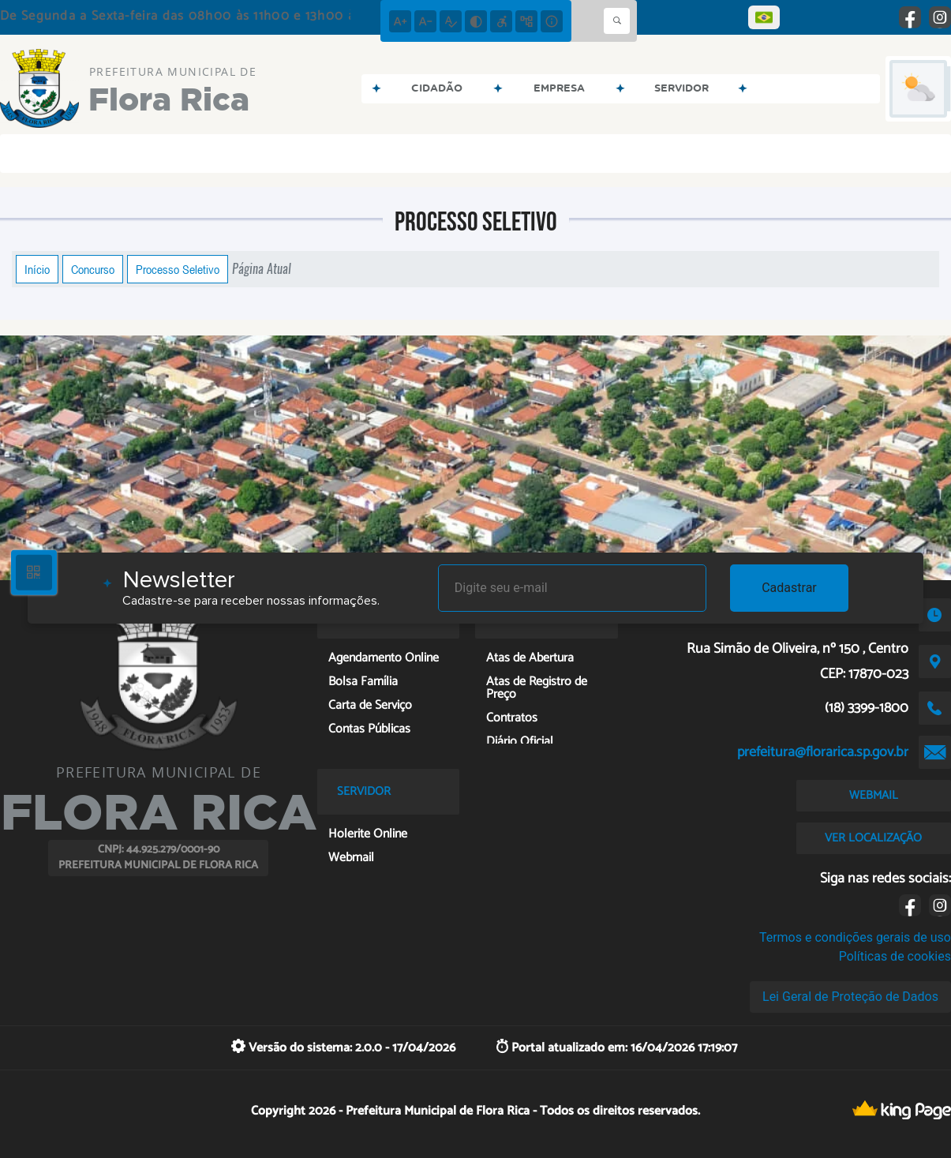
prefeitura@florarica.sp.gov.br (822, 752)
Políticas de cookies (895, 956)
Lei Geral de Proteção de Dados (850, 996)
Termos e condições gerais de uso (855, 937)
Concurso (92, 269)
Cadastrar (789, 587)
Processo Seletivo (177, 269)
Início (37, 269)
